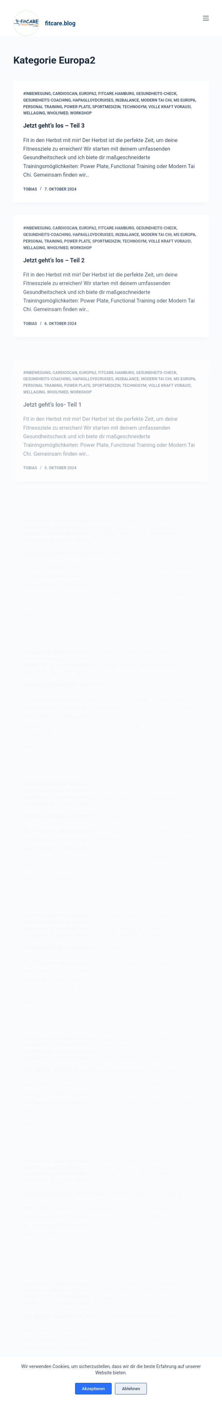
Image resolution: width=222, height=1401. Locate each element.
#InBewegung (37, 94)
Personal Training (42, 107)
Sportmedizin (106, 107)
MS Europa (184, 100)
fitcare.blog (60, 23)
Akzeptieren (93, 1388)
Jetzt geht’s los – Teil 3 (53, 126)
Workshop (81, 113)
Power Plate (77, 107)
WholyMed (57, 113)
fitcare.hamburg (116, 94)
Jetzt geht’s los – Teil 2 (53, 270)
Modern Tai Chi (156, 100)
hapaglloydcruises (93, 100)
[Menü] (206, 18)
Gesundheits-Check (156, 94)
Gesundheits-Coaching (46, 100)
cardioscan (65, 94)
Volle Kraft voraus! (170, 107)
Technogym (134, 107)
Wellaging (34, 113)
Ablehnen (131, 1388)
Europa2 (87, 94)
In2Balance (127, 100)
